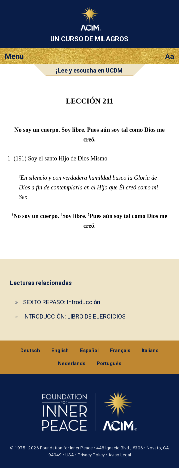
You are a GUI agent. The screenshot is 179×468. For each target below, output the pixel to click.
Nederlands (71, 363)
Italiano (150, 350)
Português (109, 363)
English (60, 350)
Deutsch (30, 350)
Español (89, 350)
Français (120, 350)
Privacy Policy (91, 454)
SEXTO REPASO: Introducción (61, 302)
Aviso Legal (119, 454)
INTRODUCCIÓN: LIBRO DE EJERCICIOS (74, 316)
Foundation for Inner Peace (66, 447)
